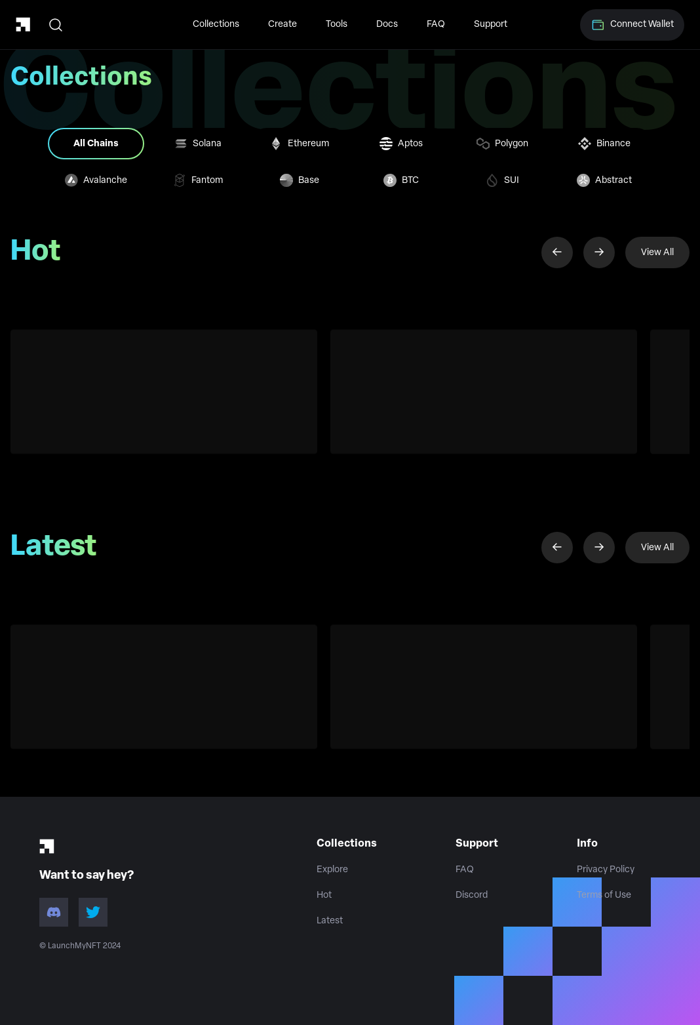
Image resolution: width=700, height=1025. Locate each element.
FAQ (436, 25)
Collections (216, 25)
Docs (387, 25)
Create (282, 25)
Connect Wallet (632, 25)
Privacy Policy (605, 870)
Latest (330, 921)
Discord (472, 895)
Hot (324, 895)
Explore (332, 870)
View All (657, 253)
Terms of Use (604, 895)
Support (490, 25)
